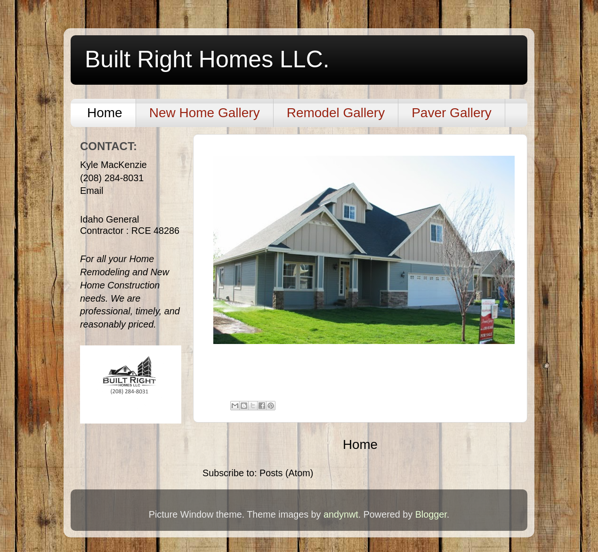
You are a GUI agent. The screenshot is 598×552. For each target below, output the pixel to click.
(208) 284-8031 (112, 178)
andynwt (340, 514)
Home (104, 112)
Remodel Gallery (336, 112)
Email (91, 190)
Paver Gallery (452, 112)
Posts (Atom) (286, 473)
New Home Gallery (204, 112)
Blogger (431, 514)
